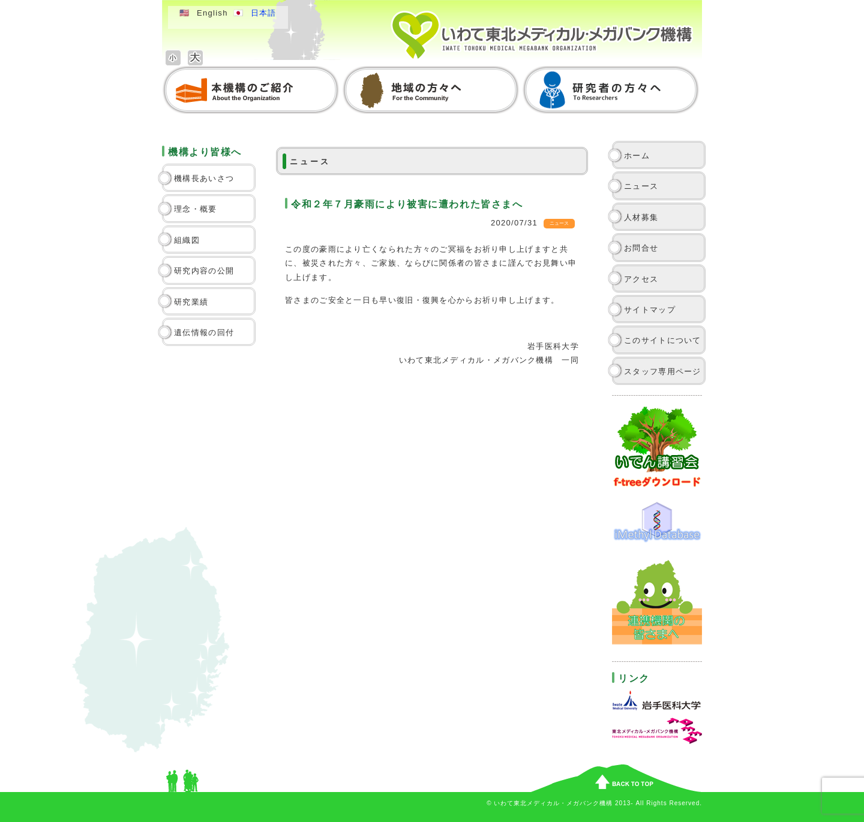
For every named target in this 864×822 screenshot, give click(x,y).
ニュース (641, 186)
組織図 (187, 240)
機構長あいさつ (204, 178)
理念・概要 (195, 208)
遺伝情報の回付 (204, 332)
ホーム (637, 155)
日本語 (264, 12)
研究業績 (191, 301)
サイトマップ (650, 309)
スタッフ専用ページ (662, 371)
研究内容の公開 (204, 270)
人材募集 (641, 217)
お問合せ (641, 247)
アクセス (641, 279)
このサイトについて (662, 340)
